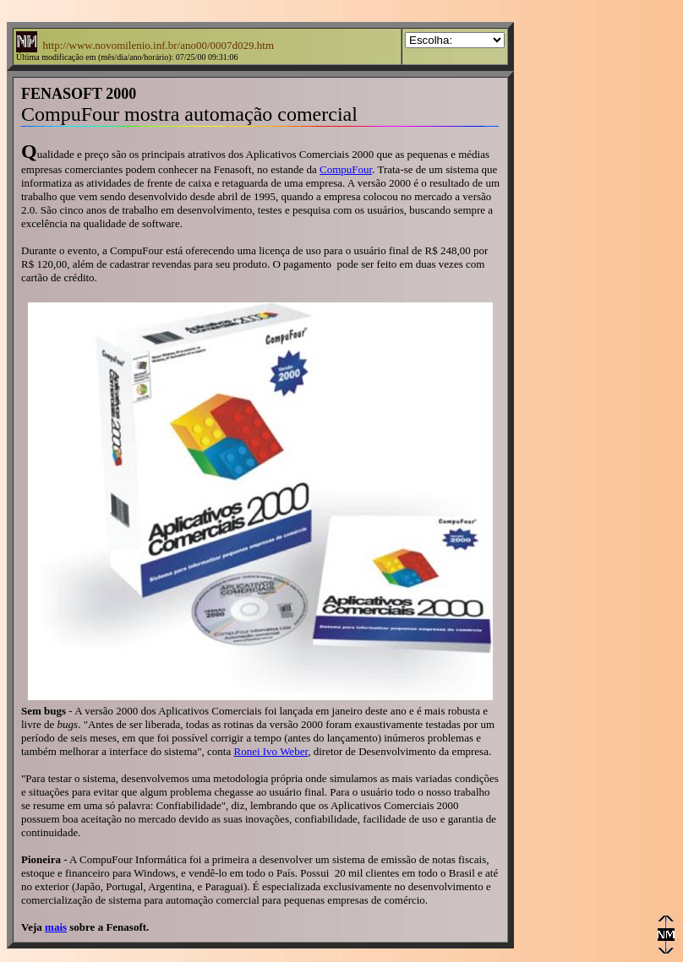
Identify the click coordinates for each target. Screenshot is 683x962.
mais (56, 927)
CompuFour (346, 169)
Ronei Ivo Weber (270, 751)
